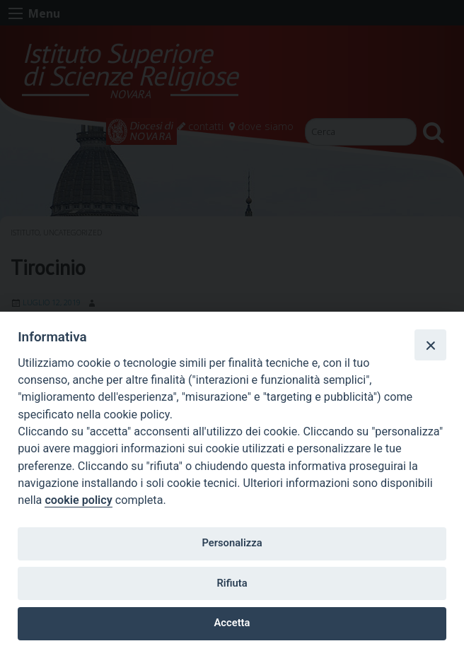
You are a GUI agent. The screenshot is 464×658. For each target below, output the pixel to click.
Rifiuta (231, 583)
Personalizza (232, 542)
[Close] (430, 344)
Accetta (232, 622)
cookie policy (78, 500)
